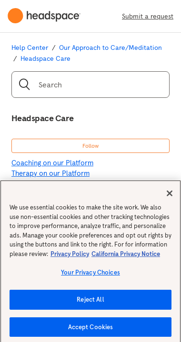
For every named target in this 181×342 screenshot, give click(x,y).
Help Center (29, 47)
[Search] (90, 84)
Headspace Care (45, 58)
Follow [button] (90, 145)
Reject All (90, 302)
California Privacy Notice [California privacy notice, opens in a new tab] (125, 256)
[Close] (169, 195)
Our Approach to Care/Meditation (110, 47)
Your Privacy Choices (90, 275)
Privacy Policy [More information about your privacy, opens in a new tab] (69, 256)
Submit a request (147, 16)
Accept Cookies (90, 329)
